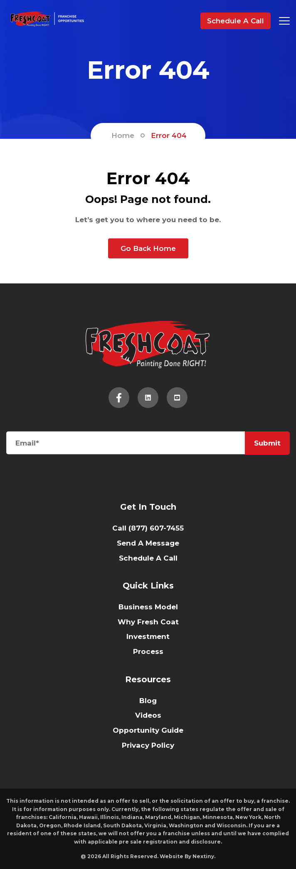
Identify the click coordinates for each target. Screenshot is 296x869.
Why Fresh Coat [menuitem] (148, 622)
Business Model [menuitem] (148, 607)
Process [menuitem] (148, 651)
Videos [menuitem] (148, 715)
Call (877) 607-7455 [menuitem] (148, 528)
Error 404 (169, 135)
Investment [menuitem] (148, 636)
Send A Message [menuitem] (148, 543)
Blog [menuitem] (148, 700)
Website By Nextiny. (187, 856)
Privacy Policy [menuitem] (148, 745)
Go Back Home (148, 248)
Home (122, 135)
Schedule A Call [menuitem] (148, 558)
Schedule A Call (235, 21)
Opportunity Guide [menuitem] (148, 730)
